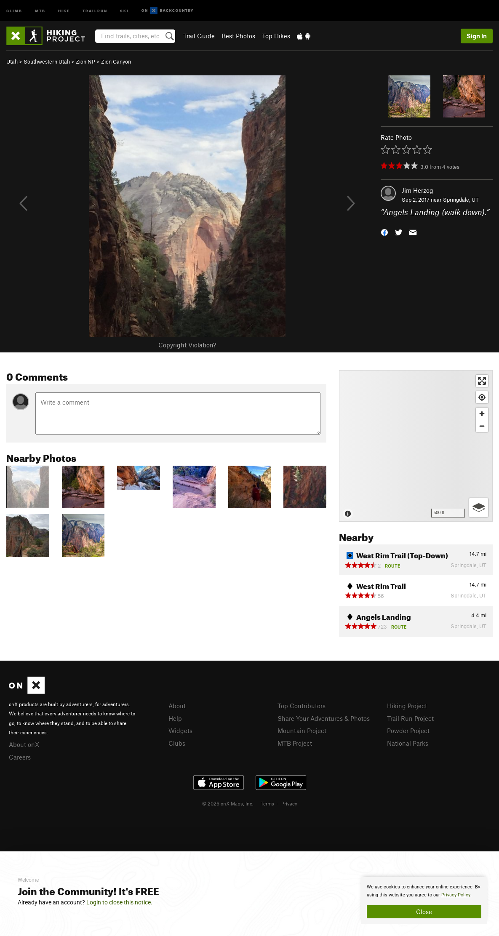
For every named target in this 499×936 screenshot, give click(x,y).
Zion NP (85, 61)
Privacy (289, 803)
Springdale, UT (461, 199)
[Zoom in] (482, 414)
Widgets (180, 730)
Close (424, 911)
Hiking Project (407, 705)
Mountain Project (302, 730)
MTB (40, 10)
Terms (267, 803)
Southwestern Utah (47, 61)
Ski (124, 10)
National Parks (407, 743)
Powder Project (408, 730)
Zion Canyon (116, 61)
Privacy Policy (455, 895)
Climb (14, 10)
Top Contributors (302, 705)
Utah (12, 61)
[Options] (478, 507)
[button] (384, 232)
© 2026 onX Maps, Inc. (228, 803)
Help (175, 718)
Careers (20, 757)
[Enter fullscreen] (482, 381)
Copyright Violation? (187, 345)
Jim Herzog (417, 190)
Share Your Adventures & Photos (324, 718)
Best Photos (238, 36)
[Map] (415, 446)
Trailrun (95, 10)
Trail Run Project (410, 718)
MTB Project (295, 743)
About (177, 705)
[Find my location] (482, 397)
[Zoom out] (482, 426)
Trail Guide (199, 36)
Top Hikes (276, 36)
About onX (24, 744)
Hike (64, 10)
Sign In (477, 36)
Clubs (176, 743)
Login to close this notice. (119, 902)
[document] (424, 900)
